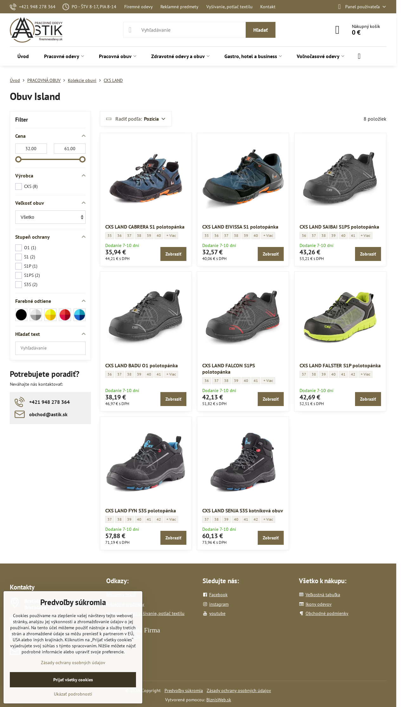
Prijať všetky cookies (73, 680)
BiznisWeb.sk (218, 700)
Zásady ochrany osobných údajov (239, 690)
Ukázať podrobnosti (73, 694)
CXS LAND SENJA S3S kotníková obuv (242, 510)
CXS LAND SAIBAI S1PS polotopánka (339, 226)
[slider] (18, 159)
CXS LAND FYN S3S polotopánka (140, 510)
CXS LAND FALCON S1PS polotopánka (228, 368)
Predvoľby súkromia (184, 690)
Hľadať (260, 30)
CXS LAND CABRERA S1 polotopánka (144, 226)
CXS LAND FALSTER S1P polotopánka (340, 365)
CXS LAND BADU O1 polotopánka (141, 365)
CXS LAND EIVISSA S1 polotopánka (240, 226)
